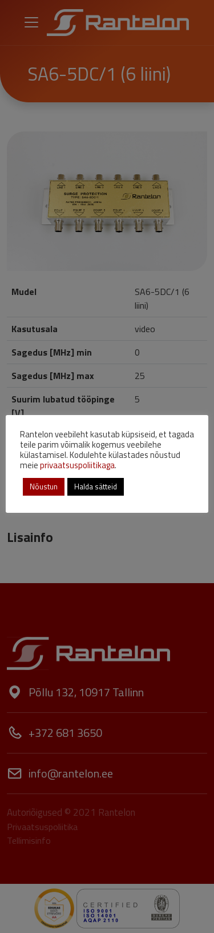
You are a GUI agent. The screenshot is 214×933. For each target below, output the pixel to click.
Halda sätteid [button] (95, 486)
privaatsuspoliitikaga (77, 465)
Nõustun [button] (44, 486)
